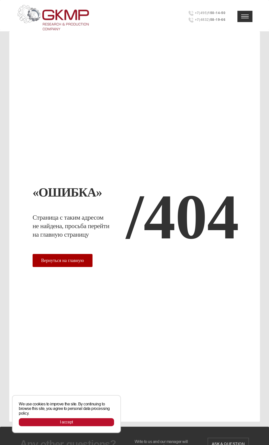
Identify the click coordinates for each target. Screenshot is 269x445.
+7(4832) (210, 20)
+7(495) (210, 13)
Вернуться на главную (62, 260)
